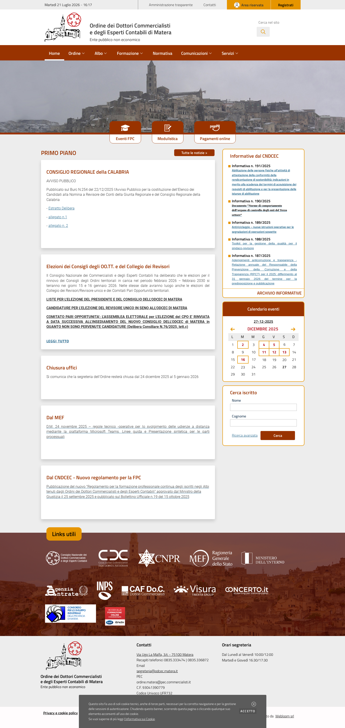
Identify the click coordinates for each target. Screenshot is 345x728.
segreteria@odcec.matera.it (157, 671)
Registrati (285, 5)
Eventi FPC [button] (125, 139)
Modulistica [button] (168, 139)
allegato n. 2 (58, 225)
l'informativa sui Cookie (139, 718)
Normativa (162, 53)
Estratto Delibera (61, 208)
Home (54, 53)
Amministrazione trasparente (171, 4)
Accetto (248, 711)
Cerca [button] (278, 435)
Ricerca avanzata (245, 435)
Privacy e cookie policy (60, 712)
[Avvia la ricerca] (263, 32)
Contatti (209, 4)
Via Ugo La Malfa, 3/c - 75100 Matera (165, 654)
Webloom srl (284, 716)
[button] (253, 704)
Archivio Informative (279, 293)
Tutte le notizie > (194, 152)
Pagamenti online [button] (215, 139)
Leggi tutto (57, 341)
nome (236, 400)
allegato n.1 (57, 217)
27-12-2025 (263, 321)
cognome (239, 416)
